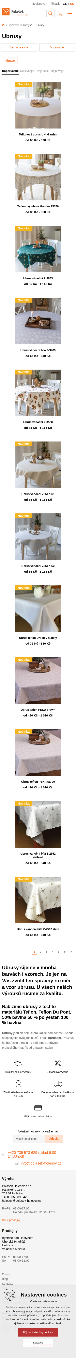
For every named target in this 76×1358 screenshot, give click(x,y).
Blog (5, 1279)
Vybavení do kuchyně (20, 25)
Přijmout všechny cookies (38, 1332)
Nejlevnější (27, 71)
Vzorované (57, 47)
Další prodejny (11, 1220)
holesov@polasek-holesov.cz (21, 1200)
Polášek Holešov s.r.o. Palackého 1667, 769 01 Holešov (17, 1189)
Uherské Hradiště (14, 1241)
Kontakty (7, 1283)
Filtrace (10, 60)
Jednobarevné (19, 47)
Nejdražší (43, 71)
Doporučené (10, 71)
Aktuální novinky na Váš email (38, 1131)
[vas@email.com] (29, 1139)
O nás (6, 1274)
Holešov (7, 1245)
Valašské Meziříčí (14, 1249)
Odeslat (54, 1138)
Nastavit (38, 1342)
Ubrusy (40, 25)
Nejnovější (57, 71)
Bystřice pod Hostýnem (17, 1238)
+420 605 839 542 (14, 1197)
